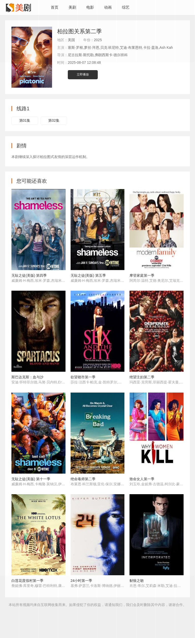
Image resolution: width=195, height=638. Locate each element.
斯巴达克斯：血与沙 (27, 377)
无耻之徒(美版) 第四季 (29, 275)
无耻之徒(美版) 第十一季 (30, 479)
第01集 (24, 120)
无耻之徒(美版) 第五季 (88, 275)
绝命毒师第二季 (83, 479)
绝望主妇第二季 (141, 377)
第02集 (53, 120)
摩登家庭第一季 (141, 275)
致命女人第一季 (141, 479)
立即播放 (83, 74)
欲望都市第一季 (83, 377)
